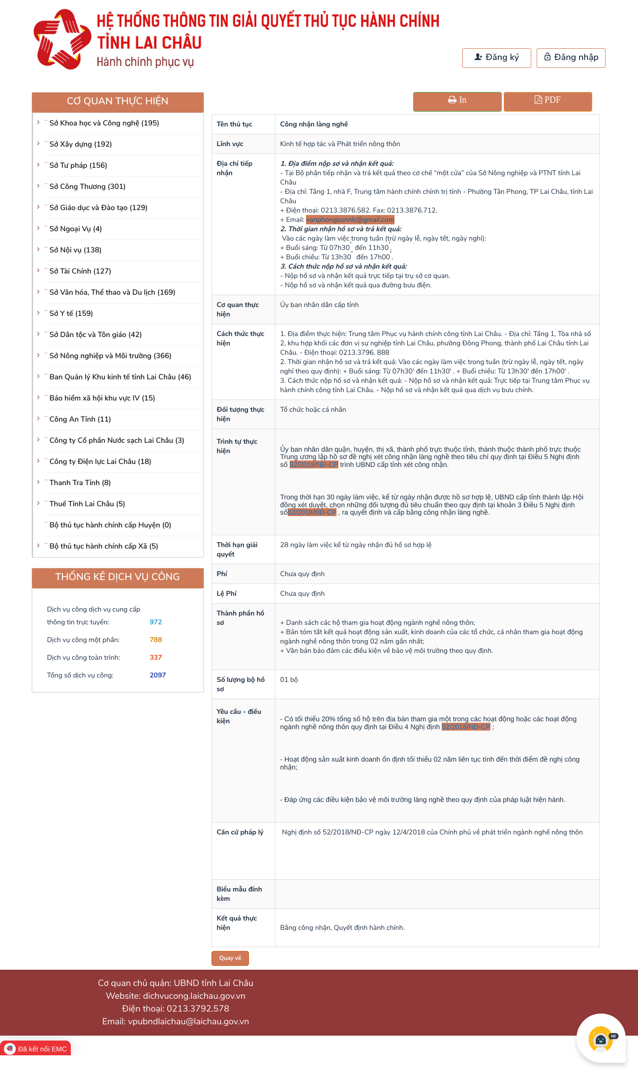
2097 (158, 675)
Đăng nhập (571, 57)
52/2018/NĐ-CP (314, 464)
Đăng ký (497, 57)
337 (156, 657)
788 (156, 640)
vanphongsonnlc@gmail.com (350, 219)
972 (156, 622)
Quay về (230, 958)
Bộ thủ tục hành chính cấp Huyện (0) (111, 525)
